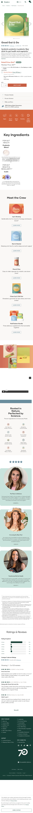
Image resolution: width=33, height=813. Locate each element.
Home (3, 5)
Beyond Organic (22, 724)
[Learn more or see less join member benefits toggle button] (4, 70)
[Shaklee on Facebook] (21, 745)
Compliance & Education (24, 735)
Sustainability (21, 723)
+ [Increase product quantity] (5, 85)
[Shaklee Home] (7, 2)
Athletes (4, 728)
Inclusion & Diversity (22, 734)
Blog (21, 742)
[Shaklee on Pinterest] (30, 745)
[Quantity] (4, 85)
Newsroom (4, 726)
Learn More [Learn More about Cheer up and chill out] (16, 305)
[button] (16, 95)
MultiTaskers (14, 5)
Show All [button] (16, 710)
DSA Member (14, 769)
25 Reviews (12, 45)
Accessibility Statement (23, 732)
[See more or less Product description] (3, 58)
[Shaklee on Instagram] (18, 745)
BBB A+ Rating (20, 769)
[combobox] (17, 72)
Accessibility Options (25, 762)
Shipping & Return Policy (8, 742)
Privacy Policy (14, 800)
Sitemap (4, 775)
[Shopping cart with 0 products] (30, 2)
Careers (4, 732)
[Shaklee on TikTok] (24, 744)
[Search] (25, 2)
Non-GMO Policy (22, 726)
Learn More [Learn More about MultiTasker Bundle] (16, 332)
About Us (4, 721)
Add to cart (17, 85)
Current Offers (5, 723)
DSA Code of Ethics (7, 730)
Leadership (20, 719)
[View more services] (18, 45)
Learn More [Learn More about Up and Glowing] (16, 225)
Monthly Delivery (6, 72)
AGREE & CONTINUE (16, 810)
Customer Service (6, 740)
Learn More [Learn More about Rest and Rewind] (16, 250)
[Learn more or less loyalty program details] (6, 79)
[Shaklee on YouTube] (27, 745)
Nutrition (8, 5)
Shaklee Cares (5, 724)
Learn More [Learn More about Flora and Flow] (16, 278)
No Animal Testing (22, 721)
